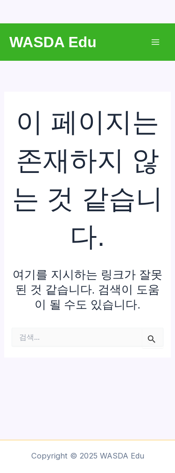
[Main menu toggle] (155, 42)
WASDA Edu (53, 42)
